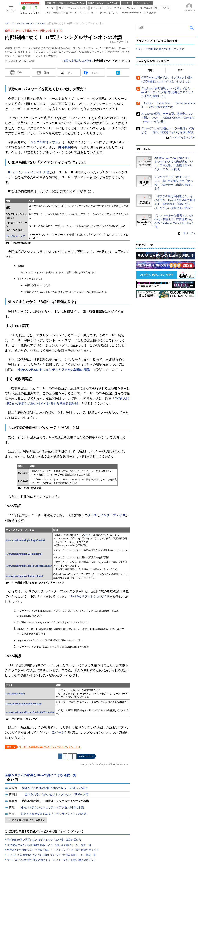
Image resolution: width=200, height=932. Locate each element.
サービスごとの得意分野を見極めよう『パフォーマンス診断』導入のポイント (51, 859)
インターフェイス (112, 515)
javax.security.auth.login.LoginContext (25, 540)
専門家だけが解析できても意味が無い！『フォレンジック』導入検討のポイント (53, 849)
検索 (192, 27)
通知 (46, 72)
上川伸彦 (86, 60)
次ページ (58, 732)
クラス (92, 515)
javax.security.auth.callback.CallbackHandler (29, 565)
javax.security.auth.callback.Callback (24, 576)
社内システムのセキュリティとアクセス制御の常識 (53, 369)
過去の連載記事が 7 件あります (28, 820)
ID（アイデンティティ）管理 (28, 172)
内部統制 (64, 147)
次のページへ (86, 756)
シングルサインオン (44, 142)
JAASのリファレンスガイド (90, 596)
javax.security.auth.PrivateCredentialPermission (30, 712)
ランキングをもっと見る (182, 137)
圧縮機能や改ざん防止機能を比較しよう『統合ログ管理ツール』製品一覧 (49, 844)
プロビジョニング (15, 236)
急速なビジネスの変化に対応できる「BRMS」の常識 (54, 788)
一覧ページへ (188, 233)
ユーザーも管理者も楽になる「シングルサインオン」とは (49, 747)
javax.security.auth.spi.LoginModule (24, 553)
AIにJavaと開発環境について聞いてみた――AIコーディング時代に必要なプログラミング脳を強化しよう (167, 92)
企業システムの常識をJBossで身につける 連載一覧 (40, 775)
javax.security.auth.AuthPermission (24, 703)
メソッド (88, 534)
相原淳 (66, 60)
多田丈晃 (76, 60)
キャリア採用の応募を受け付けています (161, 49)
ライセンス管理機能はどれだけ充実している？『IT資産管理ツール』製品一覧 (51, 855)
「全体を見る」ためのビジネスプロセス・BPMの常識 (55, 794)
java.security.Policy (15, 693)
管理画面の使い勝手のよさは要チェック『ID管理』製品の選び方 (44, 839)
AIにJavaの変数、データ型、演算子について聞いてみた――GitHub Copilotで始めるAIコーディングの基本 (167, 117)
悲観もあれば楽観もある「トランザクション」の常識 (53, 813)
